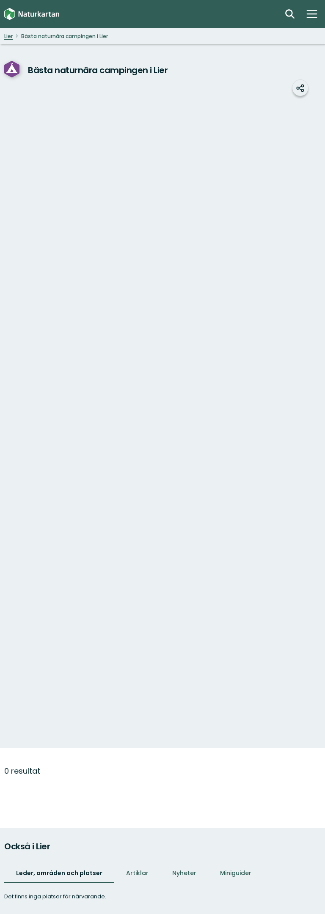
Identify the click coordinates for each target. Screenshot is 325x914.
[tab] (59, 874)
